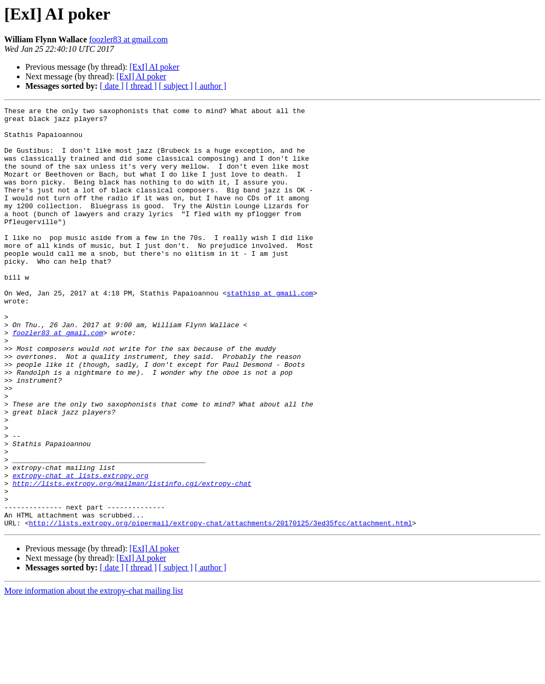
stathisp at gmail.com (270, 331)
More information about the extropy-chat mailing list (93, 674)
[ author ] (211, 85)
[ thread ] (141, 85)
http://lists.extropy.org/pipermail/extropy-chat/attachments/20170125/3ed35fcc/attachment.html (220, 607)
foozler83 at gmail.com (128, 39)
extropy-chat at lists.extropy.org (80, 549)
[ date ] (112, 85)
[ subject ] (176, 85)
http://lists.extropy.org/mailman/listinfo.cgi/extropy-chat (132, 559)
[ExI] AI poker (154, 66)
